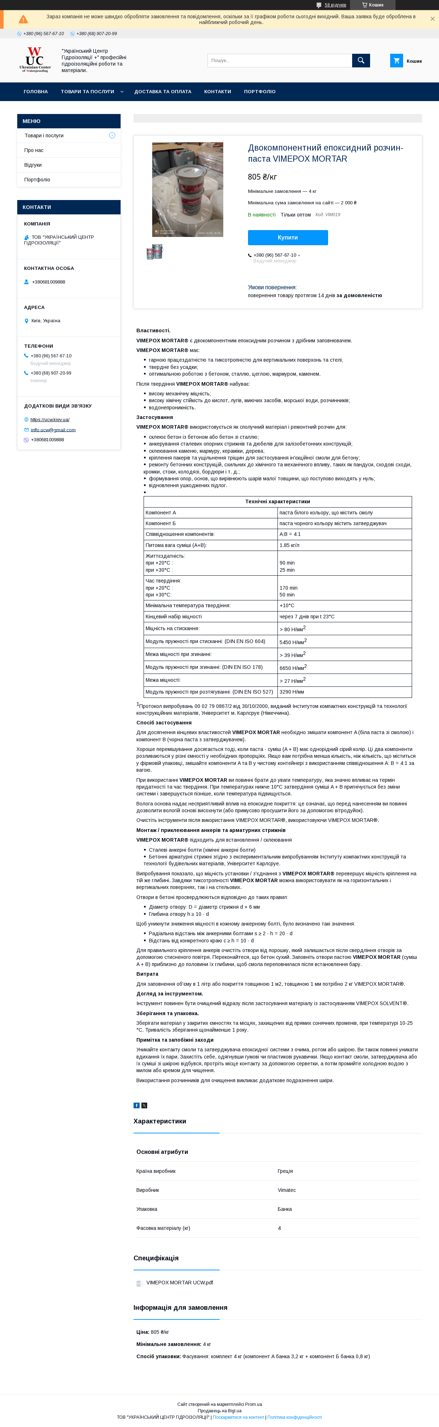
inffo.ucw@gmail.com (53, 429)
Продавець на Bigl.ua (220, 1410)
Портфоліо (260, 91)
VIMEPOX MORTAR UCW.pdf (179, 1282)
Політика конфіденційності (294, 1417)
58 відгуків (335, 5)
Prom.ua (253, 1404)
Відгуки (33, 165)
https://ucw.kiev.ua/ (50, 419)
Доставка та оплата (162, 91)
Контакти (217, 91)
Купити (288, 237)
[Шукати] (361, 60)
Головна (36, 91)
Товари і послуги (44, 135)
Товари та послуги (87, 91)
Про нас (33, 150)
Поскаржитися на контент (238, 1417)
